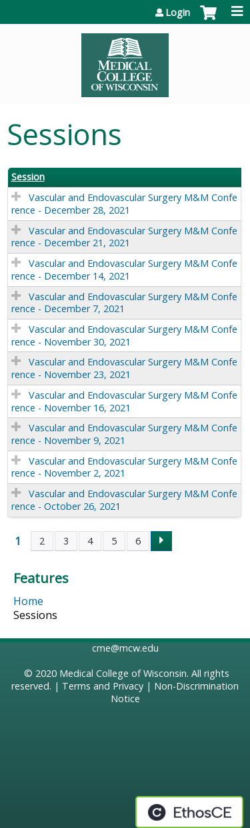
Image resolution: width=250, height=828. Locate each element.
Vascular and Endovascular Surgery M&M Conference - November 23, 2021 (124, 368)
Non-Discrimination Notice (175, 692)
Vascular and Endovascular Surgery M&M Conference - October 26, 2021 (124, 500)
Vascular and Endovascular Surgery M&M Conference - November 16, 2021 (124, 401)
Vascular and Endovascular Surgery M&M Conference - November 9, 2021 (124, 434)
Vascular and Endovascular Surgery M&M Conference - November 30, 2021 (124, 335)
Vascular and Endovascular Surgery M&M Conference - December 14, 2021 (124, 269)
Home (28, 601)
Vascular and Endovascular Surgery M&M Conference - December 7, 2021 (124, 302)
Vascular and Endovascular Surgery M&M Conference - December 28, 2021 (124, 203)
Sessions (35, 615)
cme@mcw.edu (125, 648)
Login (177, 12)
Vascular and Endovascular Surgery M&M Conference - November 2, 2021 (124, 467)
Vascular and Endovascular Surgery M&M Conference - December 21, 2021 (124, 237)
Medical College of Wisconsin (123, 673)
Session (28, 177)
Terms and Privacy (102, 686)
